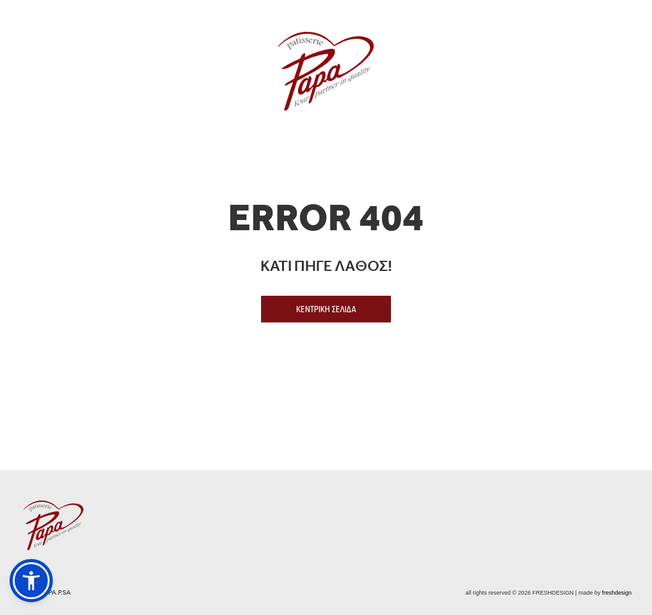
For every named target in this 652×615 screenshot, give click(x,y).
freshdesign (617, 593)
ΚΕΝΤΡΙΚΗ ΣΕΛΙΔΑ (326, 309)
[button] (31, 580)
